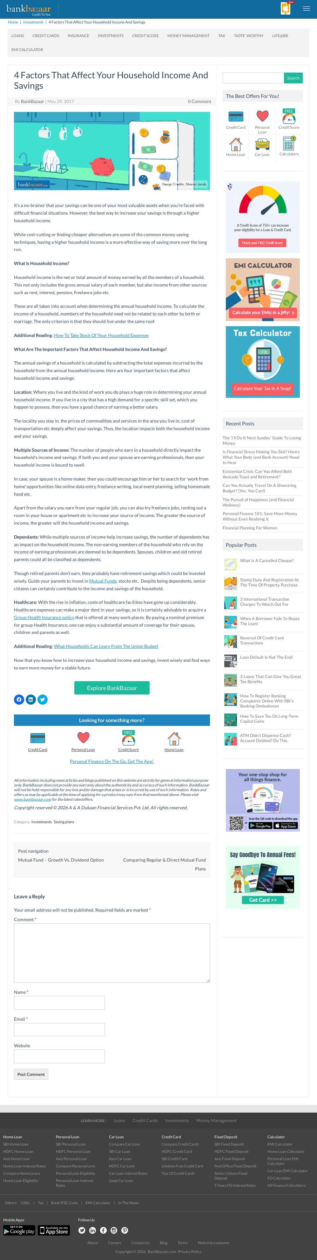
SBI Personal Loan (71, 1144)
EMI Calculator (27, 49)
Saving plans (64, 821)
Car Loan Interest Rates (128, 1173)
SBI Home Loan (16, 1144)
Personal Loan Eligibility (75, 1173)
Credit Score (145, 35)
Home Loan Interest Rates (24, 1166)
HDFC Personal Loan (73, 1151)
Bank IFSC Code (64, 1202)
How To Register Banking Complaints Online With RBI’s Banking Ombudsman (266, 700)
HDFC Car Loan (122, 1166)
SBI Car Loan (119, 1151)
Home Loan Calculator (286, 1151)
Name (21, 992)
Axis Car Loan (120, 1158)
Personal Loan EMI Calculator (283, 1161)
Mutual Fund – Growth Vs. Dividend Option (61, 860)
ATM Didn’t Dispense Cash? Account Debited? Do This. (265, 738)
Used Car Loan (121, 1180)
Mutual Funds (103, 581)
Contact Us (140, 1242)
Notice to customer (214, 1242)
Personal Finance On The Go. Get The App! (112, 761)
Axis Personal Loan (71, 1158)
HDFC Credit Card (177, 1151)
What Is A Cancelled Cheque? (266, 560)
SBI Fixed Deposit (229, 1144)
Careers (114, 1242)
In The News (128, 1202)
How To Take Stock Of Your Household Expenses (101, 335)
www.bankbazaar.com (32, 799)
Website (22, 1045)
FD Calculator (279, 1178)
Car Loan (262, 154)
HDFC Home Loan (18, 1151)
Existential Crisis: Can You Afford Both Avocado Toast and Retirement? (257, 474)
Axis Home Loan (16, 1158)
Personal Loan (83, 749)
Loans (17, 35)
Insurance (78, 35)
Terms (183, 1242)
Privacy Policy (189, 1251)
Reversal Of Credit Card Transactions (262, 640)
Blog (163, 1242)
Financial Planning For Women (250, 527)
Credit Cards (45, 35)
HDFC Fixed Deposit (231, 1151)
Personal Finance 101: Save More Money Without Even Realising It (260, 516)
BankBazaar (32, 101)
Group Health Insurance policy (44, 617)
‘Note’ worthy (249, 35)
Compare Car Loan (124, 1144)
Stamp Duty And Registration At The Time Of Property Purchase (269, 582)
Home (13, 22)
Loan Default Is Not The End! (266, 657)
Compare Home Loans (21, 1173)
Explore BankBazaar (112, 687)
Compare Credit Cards (180, 1144)
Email (21, 1019)
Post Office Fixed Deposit (235, 1166)
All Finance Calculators (286, 1185)
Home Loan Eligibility (20, 1180)
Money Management (188, 35)
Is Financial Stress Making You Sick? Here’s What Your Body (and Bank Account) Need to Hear (261, 457)
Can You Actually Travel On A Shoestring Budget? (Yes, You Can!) (259, 488)
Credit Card (37, 749)
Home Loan (174, 749)
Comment (25, 919)
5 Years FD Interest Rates (235, 1185)
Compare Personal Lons (75, 1166)
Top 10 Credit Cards (178, 1173)
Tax (221, 35)
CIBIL (25, 1202)
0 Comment (199, 101)
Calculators (289, 154)
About (92, 1242)
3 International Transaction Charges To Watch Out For (264, 602)
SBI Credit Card (174, 1158)
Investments (33, 22)
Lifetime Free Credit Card (182, 1166)
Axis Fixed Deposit (229, 1158)
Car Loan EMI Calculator (287, 1170)
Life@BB (280, 35)
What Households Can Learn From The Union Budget (106, 646)
